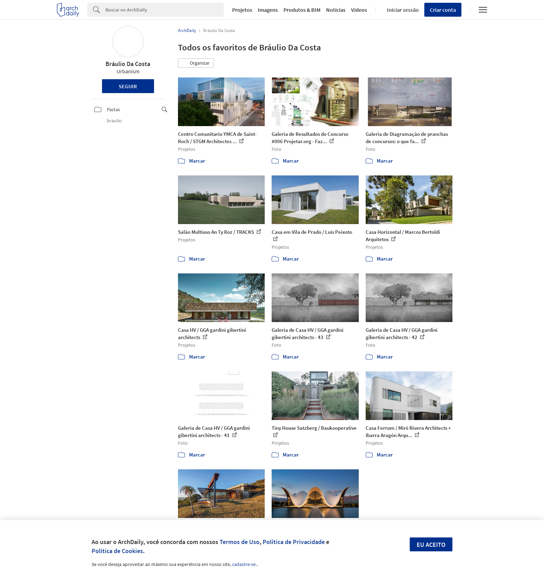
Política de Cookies (117, 551)
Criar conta (443, 9)
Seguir (128, 86)
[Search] (164, 10)
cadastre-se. (244, 564)
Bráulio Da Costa (127, 64)
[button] (196, 63)
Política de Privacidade (294, 542)
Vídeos (359, 10)
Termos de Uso (240, 542)
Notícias (336, 10)
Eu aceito (431, 545)
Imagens (268, 10)
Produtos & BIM (302, 10)
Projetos (242, 10)
